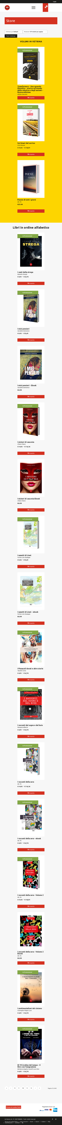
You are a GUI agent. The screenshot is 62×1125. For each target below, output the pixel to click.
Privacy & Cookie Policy (13, 1107)
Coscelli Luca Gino (33, 1069)
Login (54, 1)
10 (14, 1088)
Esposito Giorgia (22, 274)
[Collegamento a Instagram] (55, 1119)
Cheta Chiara (21, 444)
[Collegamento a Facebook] (52, 1119)
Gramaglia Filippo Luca (24, 1010)
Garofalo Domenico (23, 331)
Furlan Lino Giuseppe (23, 557)
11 (18, 1088)
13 (27, 1088)
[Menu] (32, 7)
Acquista (31, 97)
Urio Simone (21, 145)
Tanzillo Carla (21, 670)
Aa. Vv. (19, 202)
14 (31, 1088)
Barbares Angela (22, 1069)
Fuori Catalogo (10, 36)
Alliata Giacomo (22, 94)
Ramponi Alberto (22, 727)
